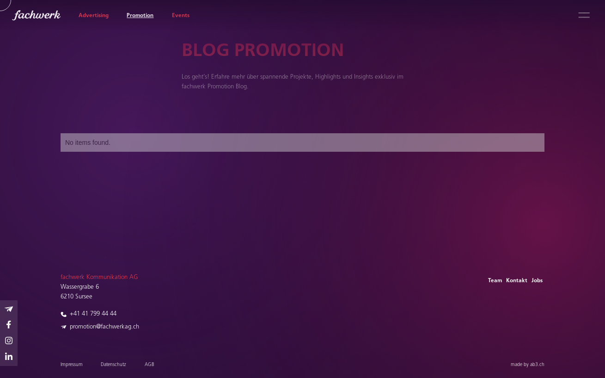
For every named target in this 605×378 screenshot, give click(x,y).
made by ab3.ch (527, 366)
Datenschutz (113, 366)
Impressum (72, 366)
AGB (149, 366)
